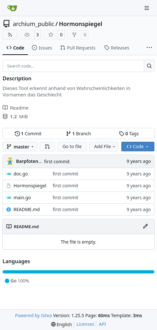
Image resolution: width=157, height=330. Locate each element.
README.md (27, 209)
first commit (57, 161)
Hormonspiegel (80, 24)
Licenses (86, 324)
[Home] (12, 8)
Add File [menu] (105, 146)
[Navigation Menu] (147, 8)
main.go (22, 197)
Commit (28, 133)
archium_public (33, 24)
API (102, 324)
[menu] (61, 324)
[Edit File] (145, 226)
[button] (47, 146)
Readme (16, 107)
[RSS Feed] (10, 35)
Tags (129, 133)
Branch (78, 133)
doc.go (21, 174)
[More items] (149, 48)
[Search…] (149, 66)
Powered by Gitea (33, 315)
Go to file (71, 146)
